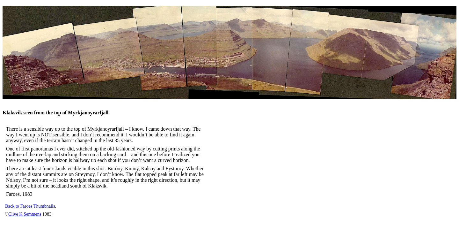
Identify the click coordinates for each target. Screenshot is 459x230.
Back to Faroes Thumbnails (30, 206)
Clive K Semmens (24, 214)
